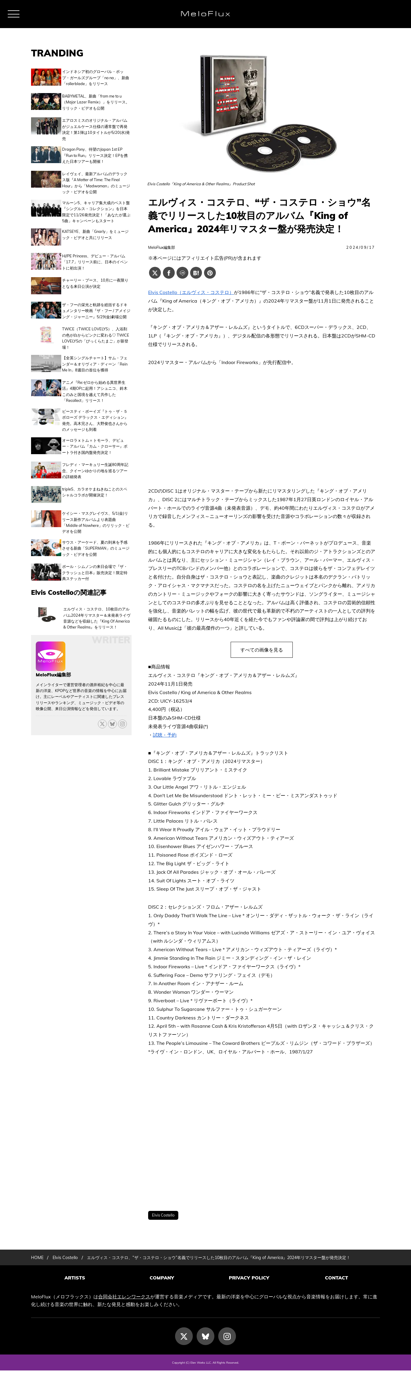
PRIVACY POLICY (249, 1284)
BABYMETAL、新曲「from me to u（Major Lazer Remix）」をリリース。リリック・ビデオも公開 (96, 100)
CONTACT (336, 1284)
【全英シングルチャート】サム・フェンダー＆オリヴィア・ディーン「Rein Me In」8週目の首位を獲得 (94, 350)
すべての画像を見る (261, 650)
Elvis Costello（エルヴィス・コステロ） (191, 292)
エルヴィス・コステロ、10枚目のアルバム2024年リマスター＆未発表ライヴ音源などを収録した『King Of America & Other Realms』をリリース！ (96, 595)
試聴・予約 (165, 735)
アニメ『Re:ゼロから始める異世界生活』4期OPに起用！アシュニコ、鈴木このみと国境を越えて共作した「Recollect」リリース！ (94, 377)
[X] (102, 700)
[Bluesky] (112, 700)
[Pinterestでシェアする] (210, 273)
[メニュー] (14, 14)
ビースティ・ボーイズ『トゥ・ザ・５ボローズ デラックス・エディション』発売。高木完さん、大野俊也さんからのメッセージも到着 (95, 405)
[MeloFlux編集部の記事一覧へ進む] (50, 645)
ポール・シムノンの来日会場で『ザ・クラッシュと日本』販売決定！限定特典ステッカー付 (94, 551)
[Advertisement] (261, 1133)
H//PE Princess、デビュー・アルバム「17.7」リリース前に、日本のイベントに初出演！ (95, 254)
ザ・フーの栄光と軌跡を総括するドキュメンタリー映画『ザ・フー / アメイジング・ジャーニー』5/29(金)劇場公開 (96, 299)
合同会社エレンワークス (124, 1300)
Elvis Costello (163, 1215)
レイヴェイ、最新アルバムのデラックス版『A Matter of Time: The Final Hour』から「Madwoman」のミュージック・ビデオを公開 (96, 178)
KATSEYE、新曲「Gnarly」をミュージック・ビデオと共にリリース (95, 230)
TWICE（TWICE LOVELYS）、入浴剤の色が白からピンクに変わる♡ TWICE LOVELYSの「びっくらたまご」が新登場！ (95, 325)
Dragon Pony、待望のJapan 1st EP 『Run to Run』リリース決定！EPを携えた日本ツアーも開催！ (95, 152)
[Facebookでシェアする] (169, 273)
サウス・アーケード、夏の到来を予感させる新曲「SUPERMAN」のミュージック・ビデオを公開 (96, 528)
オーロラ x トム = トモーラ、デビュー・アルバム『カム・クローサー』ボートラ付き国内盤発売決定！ (94, 431)
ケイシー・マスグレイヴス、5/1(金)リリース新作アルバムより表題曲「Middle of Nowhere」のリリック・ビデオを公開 (96, 502)
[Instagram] (227, 1340)
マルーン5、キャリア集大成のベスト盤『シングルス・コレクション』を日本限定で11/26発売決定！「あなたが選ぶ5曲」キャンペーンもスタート (96, 207)
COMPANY (162, 1284)
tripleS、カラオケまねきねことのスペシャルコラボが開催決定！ (94, 474)
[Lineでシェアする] (182, 273)
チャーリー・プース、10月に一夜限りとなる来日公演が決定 (95, 274)
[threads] (122, 700)
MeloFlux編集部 (161, 247)
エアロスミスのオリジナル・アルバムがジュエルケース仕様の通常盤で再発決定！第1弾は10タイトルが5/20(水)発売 (96, 126)
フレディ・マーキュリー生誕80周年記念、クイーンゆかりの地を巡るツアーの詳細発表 (95, 454)
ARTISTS (74, 1284)
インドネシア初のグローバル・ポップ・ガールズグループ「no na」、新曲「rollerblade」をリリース (95, 77)
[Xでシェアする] (155, 273)
